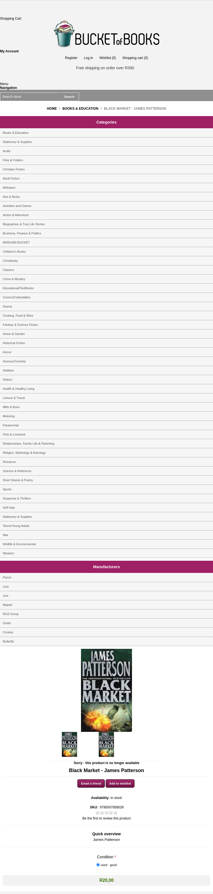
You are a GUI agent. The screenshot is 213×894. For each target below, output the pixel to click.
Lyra (6, 586)
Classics (8, 269)
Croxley (8, 632)
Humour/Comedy (14, 361)
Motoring (9, 416)
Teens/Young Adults (16, 525)
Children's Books (14, 251)
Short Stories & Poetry (18, 480)
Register (71, 58)
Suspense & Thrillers (17, 498)
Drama (7, 306)
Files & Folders (13, 160)
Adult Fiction (11, 178)
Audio (7, 151)
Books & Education (16, 132)
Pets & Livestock (14, 434)
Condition (106, 857)
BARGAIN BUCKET (16, 242)
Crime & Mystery (14, 279)
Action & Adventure (16, 215)
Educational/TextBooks (18, 288)
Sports (7, 489)
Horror (7, 352)
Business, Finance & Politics (22, 233)
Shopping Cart (10, 19)
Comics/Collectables (17, 297)
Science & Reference (17, 471)
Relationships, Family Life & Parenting (28, 443)
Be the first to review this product (106, 818)
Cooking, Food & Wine (18, 315)
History (7, 379)
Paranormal (11, 425)
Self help (9, 507)
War (5, 535)
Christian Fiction (14, 169)
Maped (7, 604)
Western (8, 553)
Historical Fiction (14, 343)
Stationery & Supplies (17, 142)
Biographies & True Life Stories (24, 224)
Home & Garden (14, 333)
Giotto (7, 623)
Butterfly (8, 641)
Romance (9, 461)
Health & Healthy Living (18, 388)
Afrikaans (9, 187)
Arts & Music (11, 196)
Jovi (5, 595)
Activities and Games (17, 206)
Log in (88, 58)
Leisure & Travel (14, 397)
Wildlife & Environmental (19, 544)
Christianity (10, 260)
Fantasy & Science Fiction (20, 324)
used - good (109, 865)
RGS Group (11, 614)
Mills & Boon (11, 407)
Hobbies (8, 370)
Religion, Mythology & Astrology (24, 452)
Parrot (7, 577)
